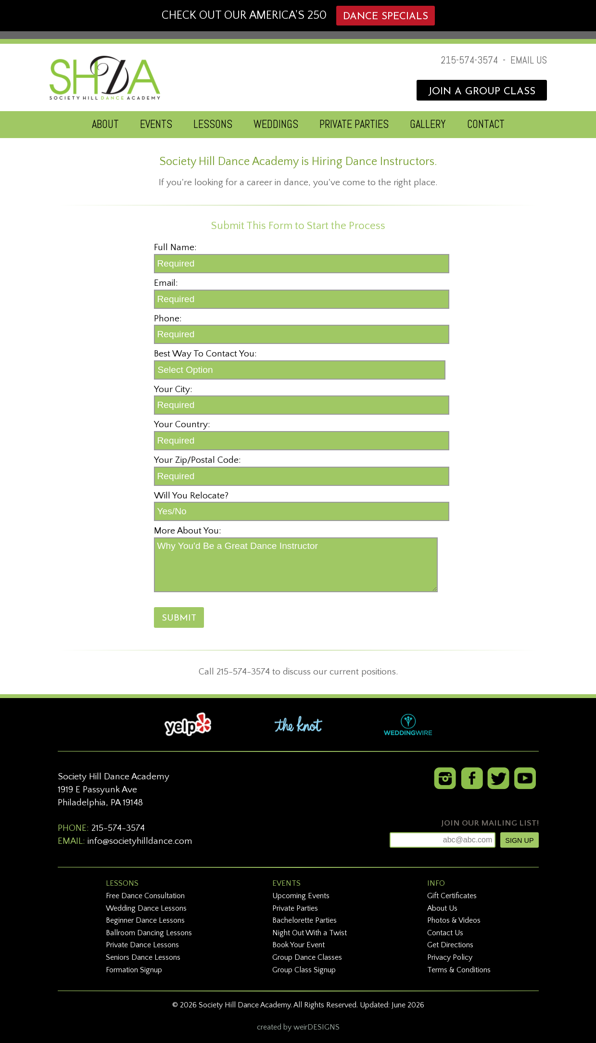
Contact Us (445, 933)
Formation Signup (134, 970)
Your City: (173, 389)
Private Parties (295, 908)
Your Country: (182, 425)
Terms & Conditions (459, 970)
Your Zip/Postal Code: (197, 460)
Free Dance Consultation (145, 895)
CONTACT (486, 124)
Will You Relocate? (191, 496)
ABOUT (105, 124)
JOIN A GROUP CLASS (481, 92)
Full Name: (175, 247)
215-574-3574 (469, 60)
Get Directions (450, 945)
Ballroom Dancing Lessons (149, 933)
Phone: (168, 319)
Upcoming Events (301, 895)
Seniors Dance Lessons (143, 957)
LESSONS (212, 124)
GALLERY (428, 124)
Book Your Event (298, 945)
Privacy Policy (449, 957)
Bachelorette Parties (304, 920)
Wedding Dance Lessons (146, 908)
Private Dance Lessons (142, 945)
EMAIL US (528, 60)
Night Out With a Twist (309, 933)
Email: (166, 283)
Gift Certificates (452, 895)
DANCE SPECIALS (385, 17)
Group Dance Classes (307, 957)
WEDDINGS (276, 124)
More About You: (187, 531)
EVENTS (156, 124)
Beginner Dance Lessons (145, 920)
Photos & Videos (454, 920)
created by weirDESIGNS (298, 1027)
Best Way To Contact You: (205, 354)
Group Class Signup (304, 970)
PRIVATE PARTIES (354, 124)
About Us (442, 908)
